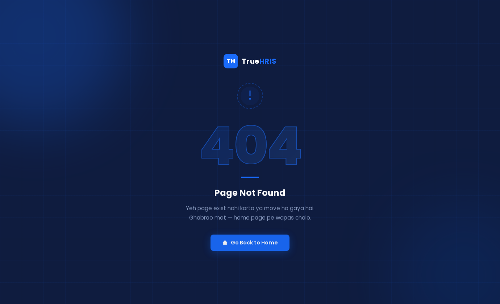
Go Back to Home (250, 244)
